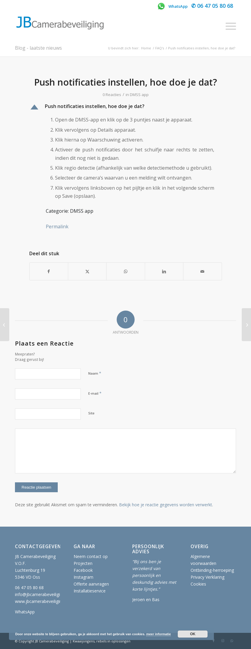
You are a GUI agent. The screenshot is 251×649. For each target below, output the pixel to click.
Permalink (57, 226)
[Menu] (228, 26)
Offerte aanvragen (91, 584)
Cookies (198, 584)
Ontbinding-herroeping (212, 570)
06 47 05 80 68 (29, 587)
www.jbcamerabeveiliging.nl (41, 601)
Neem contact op (91, 556)
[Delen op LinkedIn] (164, 271)
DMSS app (139, 94)
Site (91, 413)
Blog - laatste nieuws (38, 48)
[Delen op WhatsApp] (125, 271)
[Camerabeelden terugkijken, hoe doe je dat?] (246, 324)
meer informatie (158, 634)
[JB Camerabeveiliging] (60, 26)
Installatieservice (90, 591)
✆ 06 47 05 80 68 (212, 5)
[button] (125, 107)
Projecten (83, 563)
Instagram (83, 577)
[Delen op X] (87, 271)
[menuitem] (228, 26)
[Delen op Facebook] (49, 271)
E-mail (94, 393)
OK (192, 634)
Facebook (83, 570)
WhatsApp (172, 6)
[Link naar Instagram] (222, 640)
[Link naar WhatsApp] (231, 640)
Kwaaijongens (84, 641)
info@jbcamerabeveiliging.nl (42, 594)
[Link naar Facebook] (213, 640)
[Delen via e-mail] (202, 271)
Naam (94, 373)
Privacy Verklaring (207, 577)
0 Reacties (112, 94)
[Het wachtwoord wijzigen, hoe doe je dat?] (4, 324)
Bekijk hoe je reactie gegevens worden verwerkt (165, 504)
